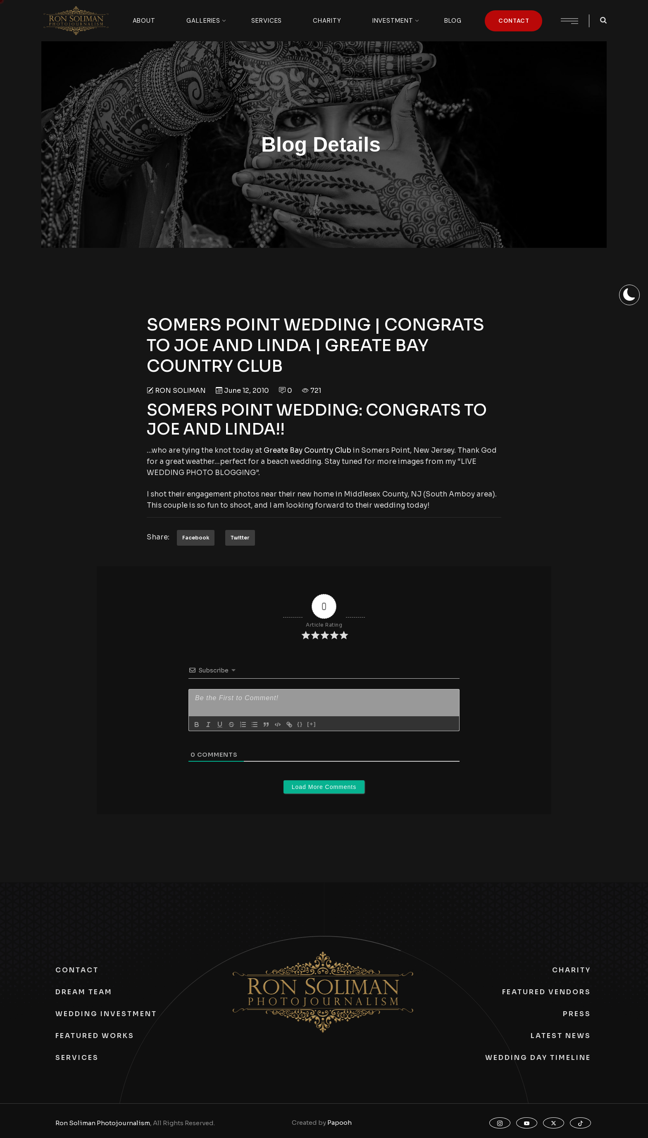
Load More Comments (324, 787)
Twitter (240, 538)
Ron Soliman (180, 390)
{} (300, 724)
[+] (311, 724)
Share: (158, 537)
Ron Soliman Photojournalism (102, 1123)
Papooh (339, 1122)
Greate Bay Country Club (307, 450)
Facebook (195, 538)
